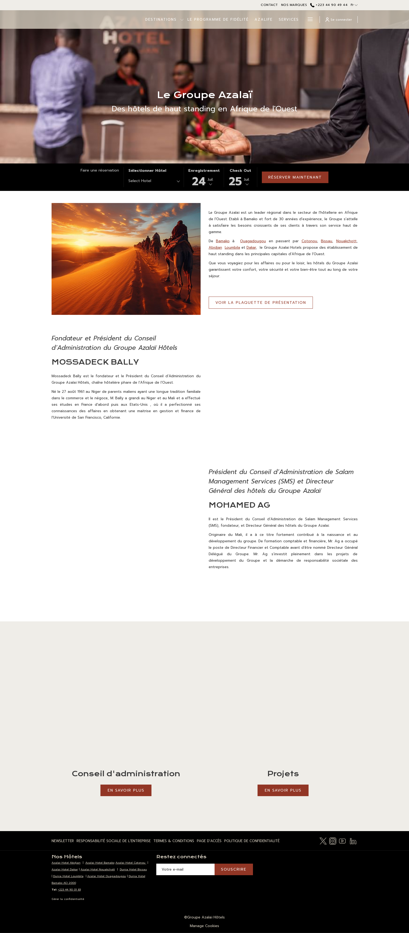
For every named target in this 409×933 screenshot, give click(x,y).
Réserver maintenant (295, 177)
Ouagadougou (253, 241)
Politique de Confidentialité (252, 840)
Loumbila (232, 247)
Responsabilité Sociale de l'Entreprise (114, 840)
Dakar (251, 247)
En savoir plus (126, 790)
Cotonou (309, 241)
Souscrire (234, 869)
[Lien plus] (308, 19)
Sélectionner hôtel (147, 170)
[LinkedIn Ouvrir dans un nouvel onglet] (353, 840)
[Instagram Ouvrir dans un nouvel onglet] (332, 840)
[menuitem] (200, 19)
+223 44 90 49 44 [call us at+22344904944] (329, 4)
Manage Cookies (204, 925)
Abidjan (215, 247)
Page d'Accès (209, 840)
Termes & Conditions (173, 840)
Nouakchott (346, 241)
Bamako (223, 241)
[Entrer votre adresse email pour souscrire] (185, 869)
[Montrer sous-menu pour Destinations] (164, 19)
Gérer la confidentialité (68, 899)
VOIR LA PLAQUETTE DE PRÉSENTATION (264, 304)
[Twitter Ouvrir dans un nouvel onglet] (323, 840)
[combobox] (153, 182)
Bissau (326, 241)
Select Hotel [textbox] (139, 181)
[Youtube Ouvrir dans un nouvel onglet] (342, 840)
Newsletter (63, 840)
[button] (204, 177)
